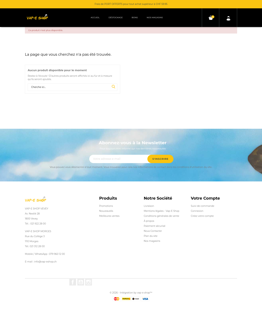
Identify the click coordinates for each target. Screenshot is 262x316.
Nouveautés (106, 210)
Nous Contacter (153, 230)
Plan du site (150, 235)
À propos (149, 220)
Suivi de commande (202, 205)
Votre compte (205, 198)
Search (113, 87)
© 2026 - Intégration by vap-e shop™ (131, 292)
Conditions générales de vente (161, 215)
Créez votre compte (202, 215)
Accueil (95, 17)
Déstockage (116, 17)
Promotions (106, 205)
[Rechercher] (72, 87)
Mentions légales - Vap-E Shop (161, 210)
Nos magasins (155, 17)
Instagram (88, 282)
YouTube (80, 282)
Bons (135, 17)
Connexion (197, 210)
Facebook (72, 282)
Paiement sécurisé (154, 225)
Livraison (149, 205)
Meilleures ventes (109, 215)
